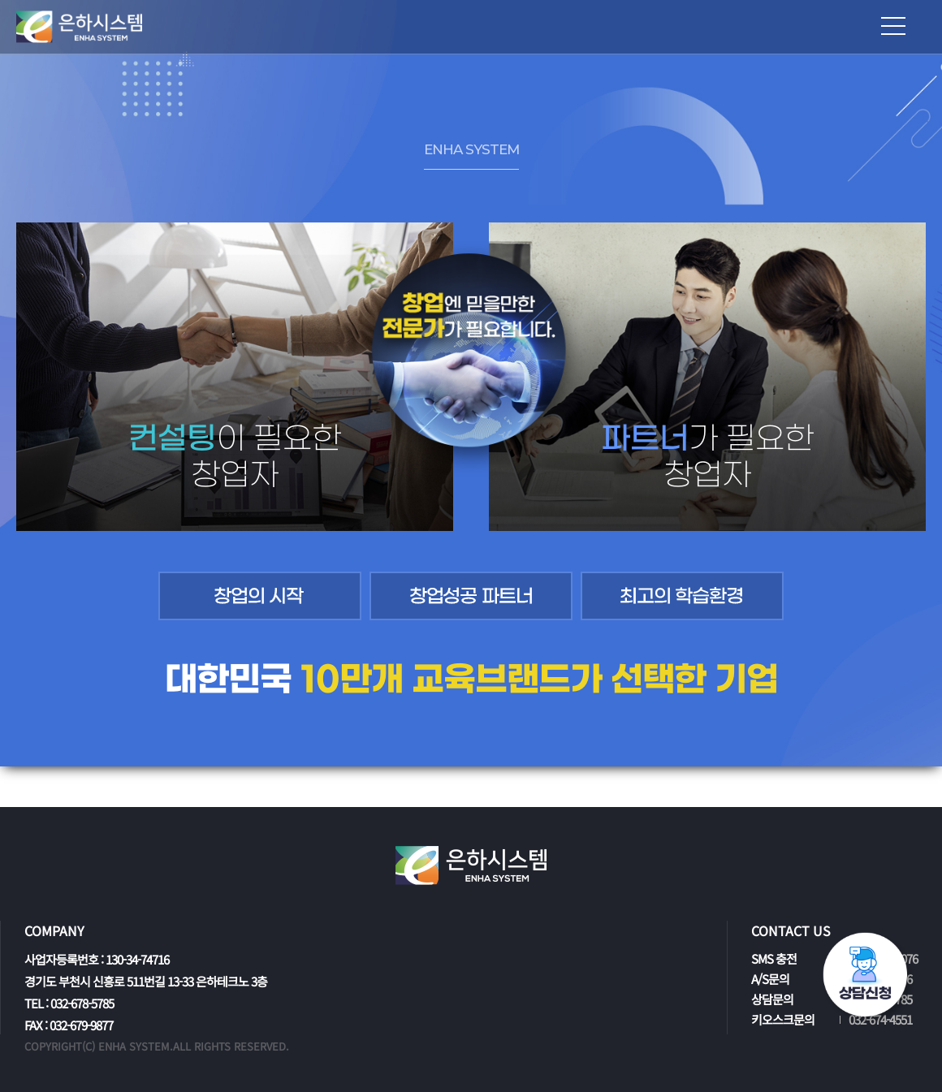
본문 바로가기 (0, 0)
